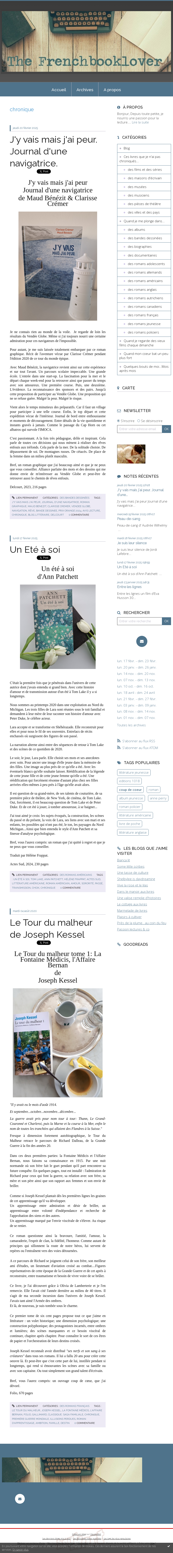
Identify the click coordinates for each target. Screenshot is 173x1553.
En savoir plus (20, 1549)
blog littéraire (38, 514)
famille (54, 1423)
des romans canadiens (145, 306)
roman (153, 789)
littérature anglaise (133, 832)
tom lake (37, 879)
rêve (31, 510)
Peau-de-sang (128, 519)
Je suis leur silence (132, 543)
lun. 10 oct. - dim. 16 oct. (135, 686)
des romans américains (76, 874)
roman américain (58, 883)
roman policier (129, 806)
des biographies (140, 246)
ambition (42, 1423)
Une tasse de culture (132, 872)
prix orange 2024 (69, 510)
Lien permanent (25, 497)
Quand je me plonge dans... (144, 221)
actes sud (93, 879)
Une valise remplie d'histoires (139, 898)
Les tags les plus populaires (117, 1538)
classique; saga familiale (65, 1414)
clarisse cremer (59, 506)
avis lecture (91, 510)
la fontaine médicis (75, 1410)
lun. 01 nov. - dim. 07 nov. (136, 718)
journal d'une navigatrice (60, 502)
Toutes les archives (131, 725)
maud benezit (37, 506)
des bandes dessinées (74, 497)
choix (35, 887)
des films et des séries (145, 169)
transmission (21, 887)
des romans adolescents (146, 264)
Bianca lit (123, 860)
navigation (19, 510)
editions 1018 (129, 781)
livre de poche (129, 823)
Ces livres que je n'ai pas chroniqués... (139, 158)
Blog (127, 148)
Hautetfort (95, 1534)
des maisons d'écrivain (145, 178)
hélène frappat (74, 879)
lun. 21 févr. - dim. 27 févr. (136, 699)
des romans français (74, 1406)
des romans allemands (145, 272)
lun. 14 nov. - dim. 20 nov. (136, 674)
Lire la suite (140, 122)
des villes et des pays (144, 212)
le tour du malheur (26, 1410)
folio (27, 1414)
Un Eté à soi (35, 549)
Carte (128, 388)
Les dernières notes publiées (87, 1538)
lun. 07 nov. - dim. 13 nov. (136, 680)
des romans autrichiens (145, 298)
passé (99, 883)
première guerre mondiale (30, 1418)
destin (65, 1423)
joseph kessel (51, 1410)
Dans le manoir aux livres (135, 891)
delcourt (57, 514)
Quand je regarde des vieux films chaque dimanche (142, 343)
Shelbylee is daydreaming (136, 879)
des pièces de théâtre (144, 204)
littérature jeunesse (134, 772)
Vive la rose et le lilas (132, 885)
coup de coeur (130, 789)
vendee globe (81, 506)
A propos (112, 89)
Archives (85, 89)
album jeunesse (131, 798)
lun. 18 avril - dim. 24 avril (136, 693)
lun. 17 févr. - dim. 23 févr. (136, 661)
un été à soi (21, 879)
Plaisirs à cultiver (129, 917)
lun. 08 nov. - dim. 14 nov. (136, 711)
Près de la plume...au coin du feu (141, 923)
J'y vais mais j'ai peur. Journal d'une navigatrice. (53, 151)
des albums (136, 229)
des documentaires (142, 255)
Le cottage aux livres (132, 904)
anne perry (158, 798)
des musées (137, 187)
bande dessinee (46, 510)
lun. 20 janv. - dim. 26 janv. (136, 667)
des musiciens (138, 195)
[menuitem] (59, 89)
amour (75, 883)
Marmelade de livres (132, 910)
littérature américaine (28, 883)
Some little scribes (131, 866)
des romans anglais (142, 289)
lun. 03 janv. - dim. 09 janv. (136, 705)
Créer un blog (79, 1534)
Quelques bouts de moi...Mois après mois (144, 368)
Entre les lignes (129, 587)
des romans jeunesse (144, 324)
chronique (19, 514)
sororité (88, 883)
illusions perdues (62, 1418)
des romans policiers (143, 332)
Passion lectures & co (133, 929)
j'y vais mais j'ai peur (26, 502)
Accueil (59, 89)
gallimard (39, 1414)
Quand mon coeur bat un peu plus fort (143, 355)
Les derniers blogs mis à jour (56, 1538)
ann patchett (53, 879)
